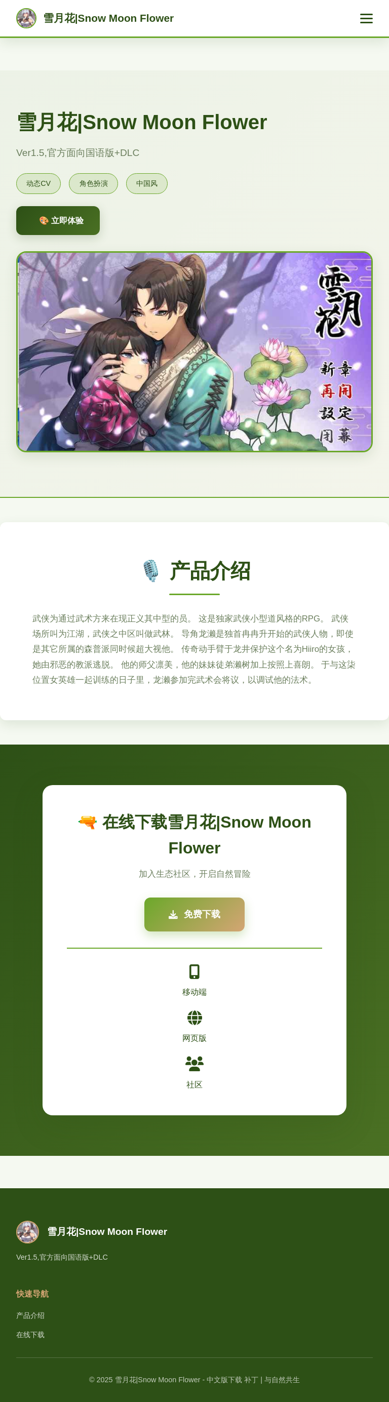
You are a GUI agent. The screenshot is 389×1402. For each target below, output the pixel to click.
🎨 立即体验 (61, 220)
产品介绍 (30, 1315)
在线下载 (30, 1335)
